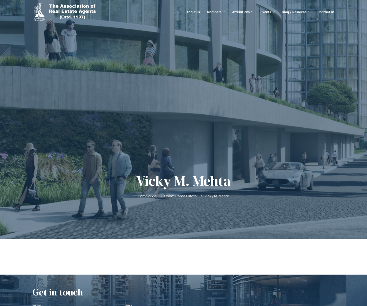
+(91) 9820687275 (55, 196)
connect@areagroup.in (154, 196)
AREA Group (56, 297)
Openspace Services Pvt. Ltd (312, 297)
